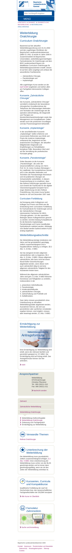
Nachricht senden (40, 391)
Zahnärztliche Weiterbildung (30, 407)
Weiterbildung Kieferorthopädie (32, 418)
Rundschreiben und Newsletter (43, 546)
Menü (27, 19)
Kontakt (20, 546)
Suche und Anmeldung (30, 527)
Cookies (21, 551)
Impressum (27, 546)
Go (50, 13)
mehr (23, 365)
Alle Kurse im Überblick (30, 496)
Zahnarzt (31, 22)
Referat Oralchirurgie (28, 439)
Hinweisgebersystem (35, 548)
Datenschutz (23, 548)
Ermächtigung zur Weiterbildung (33, 425)
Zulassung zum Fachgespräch (32, 422)
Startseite (22, 22)
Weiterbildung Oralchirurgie (30, 412)
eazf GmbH (24, 87)
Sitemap (46, 548)
